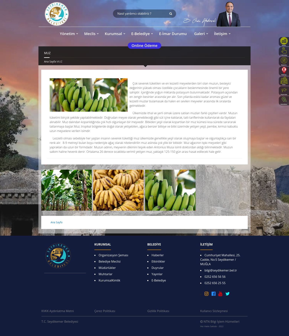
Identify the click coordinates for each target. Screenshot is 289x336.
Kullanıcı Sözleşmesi (214, 311)
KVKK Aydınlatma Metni (57, 311)
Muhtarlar (106, 274)
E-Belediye (159, 280)
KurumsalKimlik (109, 280)
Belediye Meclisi (110, 261)
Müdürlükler (107, 268)
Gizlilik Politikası (158, 311)
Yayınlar (157, 274)
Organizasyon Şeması (113, 255)
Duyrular (158, 268)
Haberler (158, 255)
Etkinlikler (158, 261)
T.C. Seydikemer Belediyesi (59, 321)
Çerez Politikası (104, 311)
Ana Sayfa (50, 61)
